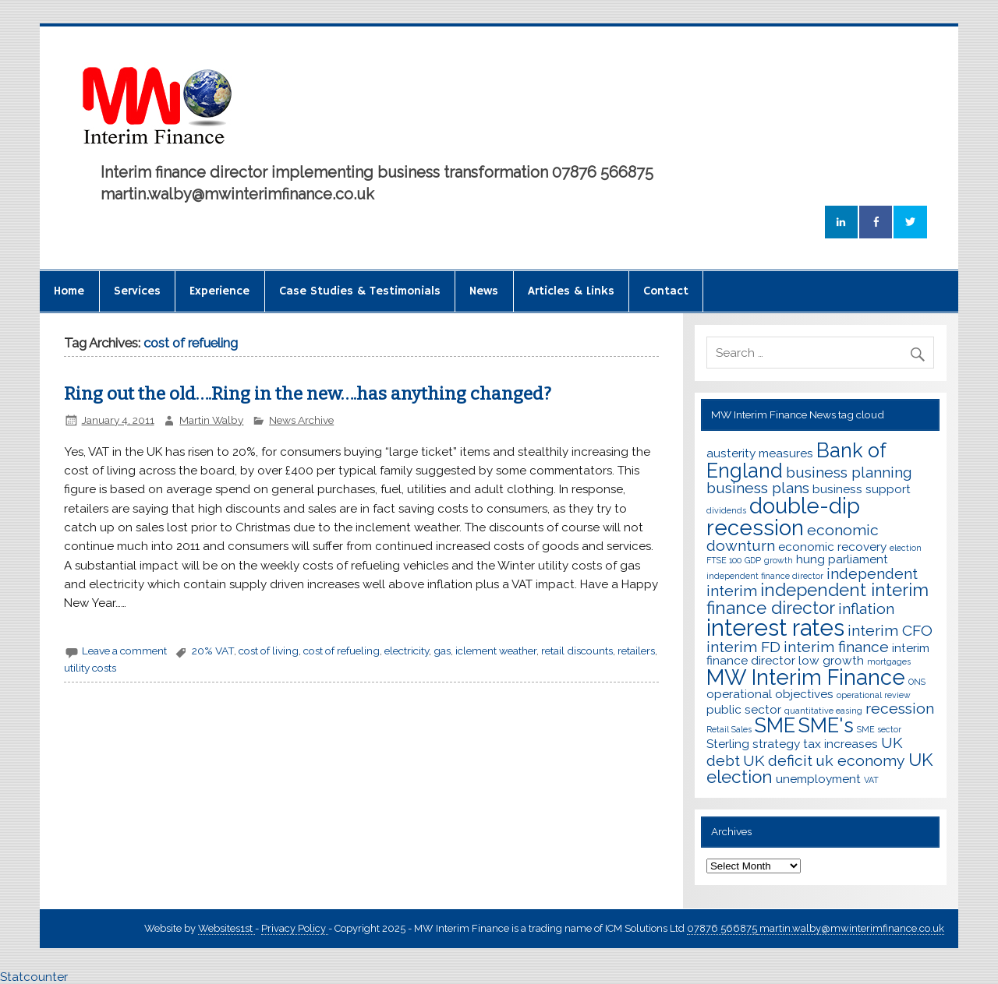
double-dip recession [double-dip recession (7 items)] (783, 516)
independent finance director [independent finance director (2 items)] (764, 575)
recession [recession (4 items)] (899, 709)
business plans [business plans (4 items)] (757, 488)
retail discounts (577, 650)
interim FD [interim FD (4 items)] (743, 647)
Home (69, 291)
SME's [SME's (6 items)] (826, 725)
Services (137, 291)
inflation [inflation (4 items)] (866, 609)
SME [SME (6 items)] (775, 725)
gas (442, 650)
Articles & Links (571, 291)
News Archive (301, 420)
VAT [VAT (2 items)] (871, 780)
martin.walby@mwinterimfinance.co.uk (850, 928)
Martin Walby (211, 420)
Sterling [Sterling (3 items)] (727, 743)
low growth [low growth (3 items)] (831, 660)
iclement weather (495, 650)
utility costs (90, 667)
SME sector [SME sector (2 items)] (879, 729)
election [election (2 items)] (906, 547)
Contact (665, 291)
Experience (219, 291)
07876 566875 (722, 928)
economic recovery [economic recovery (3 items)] (832, 546)
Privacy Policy (294, 928)
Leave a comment (124, 650)
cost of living (269, 650)
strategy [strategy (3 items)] (776, 743)
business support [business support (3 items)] (861, 488)
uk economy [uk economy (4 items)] (860, 761)
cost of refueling (341, 650)
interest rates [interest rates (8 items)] (775, 627)
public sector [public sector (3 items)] (743, 709)
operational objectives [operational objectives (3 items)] (769, 693)
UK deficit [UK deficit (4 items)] (777, 761)
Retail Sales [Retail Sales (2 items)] (729, 729)
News (483, 291)
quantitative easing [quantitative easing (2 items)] (823, 710)
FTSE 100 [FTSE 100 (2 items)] (723, 560)
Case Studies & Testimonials (360, 291)
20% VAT (213, 650)
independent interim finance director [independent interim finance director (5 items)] (817, 599)
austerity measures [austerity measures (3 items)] (759, 453)
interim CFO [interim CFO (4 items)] (890, 631)
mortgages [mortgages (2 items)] (889, 661)
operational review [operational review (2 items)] (874, 695)
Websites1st (226, 928)
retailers (636, 650)
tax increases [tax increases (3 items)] (840, 743)
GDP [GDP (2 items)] (753, 560)
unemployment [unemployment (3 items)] (818, 778)
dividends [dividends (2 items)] (726, 510)
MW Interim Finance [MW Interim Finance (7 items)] (805, 677)
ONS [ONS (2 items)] (916, 681)
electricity (406, 650)
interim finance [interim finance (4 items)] (836, 647)
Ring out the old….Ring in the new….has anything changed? (307, 393)
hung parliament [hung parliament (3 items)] (842, 559)
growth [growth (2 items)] (778, 560)
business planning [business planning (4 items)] (849, 472)
